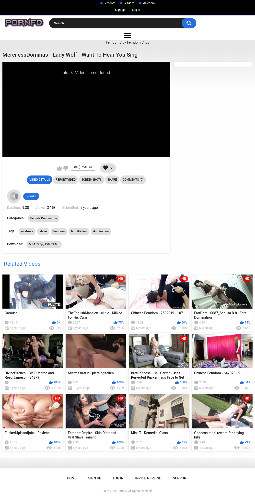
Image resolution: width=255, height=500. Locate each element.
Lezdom (129, 3)
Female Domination (43, 218)
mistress (27, 231)
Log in (136, 10)
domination (101, 231)
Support (180, 478)
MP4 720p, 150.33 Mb (44, 244)
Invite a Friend (148, 478)
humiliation (79, 231)
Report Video (66, 179)
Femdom (110, 3)
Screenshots (91, 179)
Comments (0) (133, 179)
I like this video (59, 168)
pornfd (31, 196)
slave (43, 231)
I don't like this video (65, 168)
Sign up (120, 10)
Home (72, 478)
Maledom (148, 3)
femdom (59, 231)
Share (112, 179)
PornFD (122, 491)
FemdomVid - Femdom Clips (127, 42)
